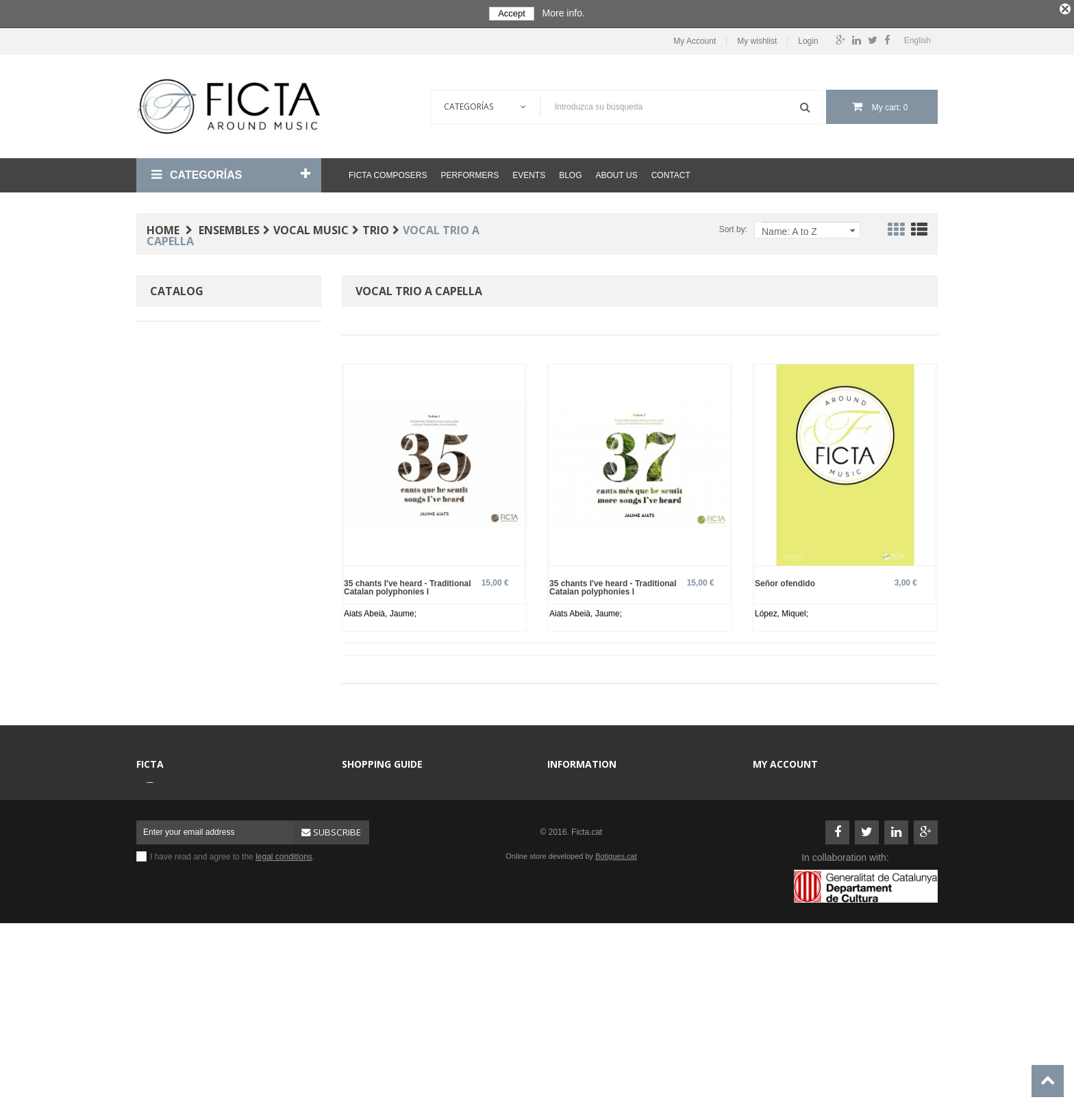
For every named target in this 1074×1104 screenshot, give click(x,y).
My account (785, 763)
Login (808, 41)
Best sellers (372, 933)
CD (356, 891)
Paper (182, 355)
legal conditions (283, 1013)
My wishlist (757, 41)
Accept (511, 13)
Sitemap (571, 871)
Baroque (187, 410)
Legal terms (577, 809)
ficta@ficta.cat (200, 831)
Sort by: (733, 229)
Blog (570, 175)
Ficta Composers (388, 175)
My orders (780, 809)
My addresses (787, 830)
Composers (371, 789)
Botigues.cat (616, 1013)
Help (564, 850)
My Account (694, 41)
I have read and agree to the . (232, 1013)
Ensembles (371, 830)
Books (362, 850)
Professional (195, 577)
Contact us (575, 789)
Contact (670, 175)
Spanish (186, 521)
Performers (469, 175)
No (176, 632)
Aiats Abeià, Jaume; (380, 613)
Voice (181, 466)
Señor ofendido (785, 583)
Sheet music (373, 871)
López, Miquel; (781, 613)
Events (528, 175)
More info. (563, 13)
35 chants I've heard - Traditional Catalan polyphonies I (407, 587)
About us (617, 175)
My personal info (792, 850)
